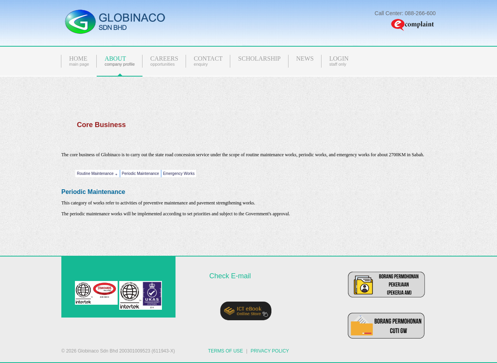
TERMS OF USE (225, 351)
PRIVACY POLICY (269, 351)
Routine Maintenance (98, 173)
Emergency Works (179, 173)
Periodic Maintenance (140, 173)
